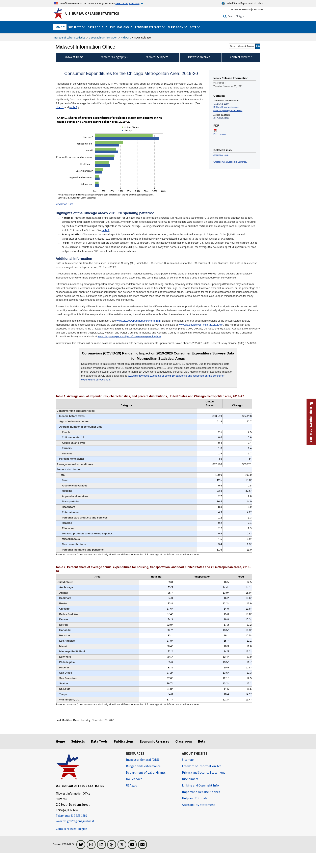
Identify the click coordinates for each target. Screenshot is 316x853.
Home (60, 741)
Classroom (183, 741)
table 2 (105, 230)
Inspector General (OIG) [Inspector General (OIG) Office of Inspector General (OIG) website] (142, 759)
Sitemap (188, 759)
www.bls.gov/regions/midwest (227, 110)
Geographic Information (103, 37)
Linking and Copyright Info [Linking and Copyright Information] (200, 785)
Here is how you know (127, 3)
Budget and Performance (143, 766)
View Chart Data (64, 204)
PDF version (219, 134)
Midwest (126, 37)
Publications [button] (119, 27)
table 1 (73, 107)
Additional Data (221, 155)
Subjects (78, 741)
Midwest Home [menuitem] (73, 57)
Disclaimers (190, 779)
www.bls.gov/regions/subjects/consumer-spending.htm (129, 336)
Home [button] (58, 27)
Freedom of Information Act (201, 766)
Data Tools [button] (96, 27)
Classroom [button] (176, 27)
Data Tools (99, 741)
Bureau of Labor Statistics (69, 37)
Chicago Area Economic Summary (230, 162)
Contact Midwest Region (71, 829)
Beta (201, 741)
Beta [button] (193, 27)
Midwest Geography (113, 57)
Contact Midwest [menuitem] (241, 57)
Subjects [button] (75, 27)
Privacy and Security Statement (203, 772)
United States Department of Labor (242, 3)
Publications (124, 741)
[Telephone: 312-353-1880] (88, 816)
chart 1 (60, 107)
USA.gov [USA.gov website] (131, 785)
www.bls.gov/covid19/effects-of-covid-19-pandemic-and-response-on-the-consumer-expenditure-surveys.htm (153, 377)
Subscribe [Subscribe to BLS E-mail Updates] (257, 9)
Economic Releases (154, 741)
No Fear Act (134, 779)
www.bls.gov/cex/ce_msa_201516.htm (201, 324)
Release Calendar (241, 9)
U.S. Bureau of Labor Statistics (92, 13)
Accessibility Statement (198, 805)
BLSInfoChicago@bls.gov (226, 107)
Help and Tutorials (195, 798)
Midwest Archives (199, 57)
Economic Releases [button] (148, 27)
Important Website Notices (201, 792)
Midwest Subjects (157, 57)
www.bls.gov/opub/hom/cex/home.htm (138, 320)
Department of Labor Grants (146, 772)
